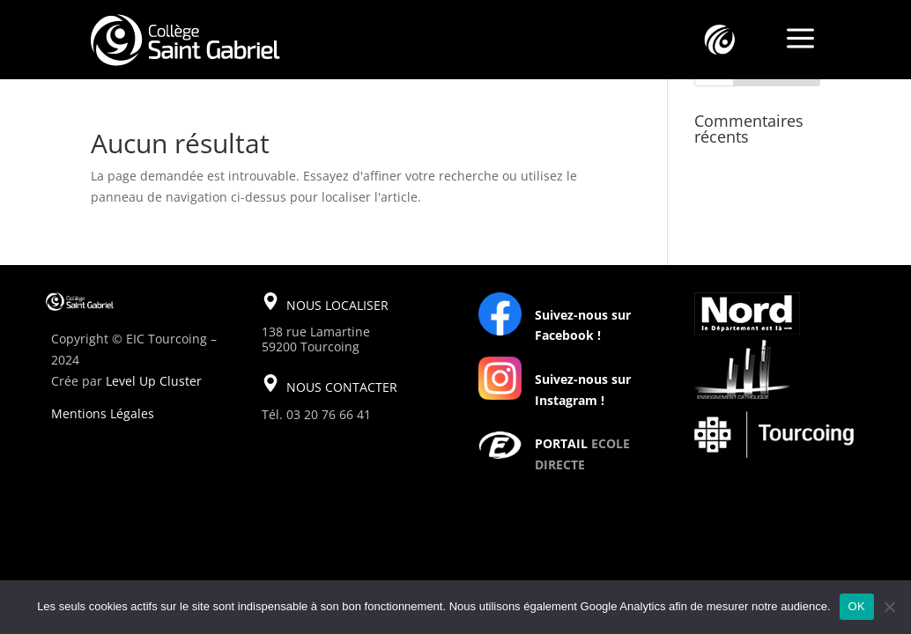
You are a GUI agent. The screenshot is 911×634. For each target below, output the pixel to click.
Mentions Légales (102, 413)
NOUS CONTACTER (341, 387)
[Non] (889, 607)
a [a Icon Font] (800, 40)
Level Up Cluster (154, 380)
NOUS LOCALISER (337, 305)
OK (856, 606)
